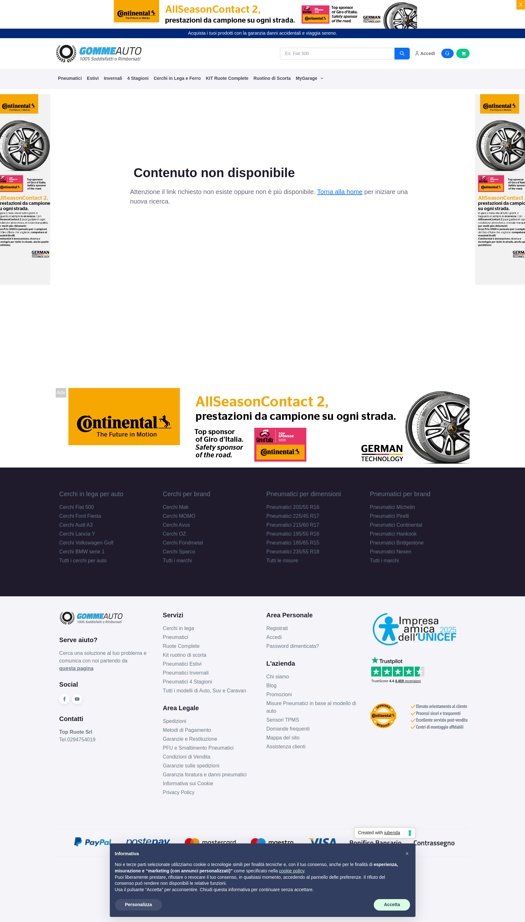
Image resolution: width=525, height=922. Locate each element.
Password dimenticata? (292, 646)
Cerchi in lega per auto (91, 493)
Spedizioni (174, 721)
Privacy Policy (179, 792)
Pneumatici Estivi (182, 664)
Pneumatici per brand (400, 493)
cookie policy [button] (291, 870)
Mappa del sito (283, 737)
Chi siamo (277, 676)
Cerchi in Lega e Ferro (177, 78)
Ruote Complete (181, 646)
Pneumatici (70, 78)
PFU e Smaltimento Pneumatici (198, 748)
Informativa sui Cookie (188, 783)
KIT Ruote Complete (227, 78)
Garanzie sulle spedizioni (191, 765)
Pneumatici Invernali (186, 673)
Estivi (93, 78)
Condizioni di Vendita (186, 756)
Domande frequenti (288, 728)
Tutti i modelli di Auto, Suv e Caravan (204, 690)
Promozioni (279, 694)
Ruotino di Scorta (272, 78)
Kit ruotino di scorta (184, 655)
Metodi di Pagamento (187, 730)
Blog (271, 685)
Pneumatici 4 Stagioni (187, 681)
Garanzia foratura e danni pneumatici (204, 774)
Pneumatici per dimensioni (303, 493)
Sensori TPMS (282, 720)
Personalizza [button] (138, 904)
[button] (407, 854)
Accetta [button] (392, 904)
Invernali (113, 78)
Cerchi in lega (178, 628)
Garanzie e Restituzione (190, 739)
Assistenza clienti (286, 746)
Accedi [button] (425, 53)
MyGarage (307, 78)
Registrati (277, 628)
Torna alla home (339, 191)
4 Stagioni (138, 78)
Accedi (274, 637)
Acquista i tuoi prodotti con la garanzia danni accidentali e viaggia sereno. (262, 33)
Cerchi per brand (186, 493)
